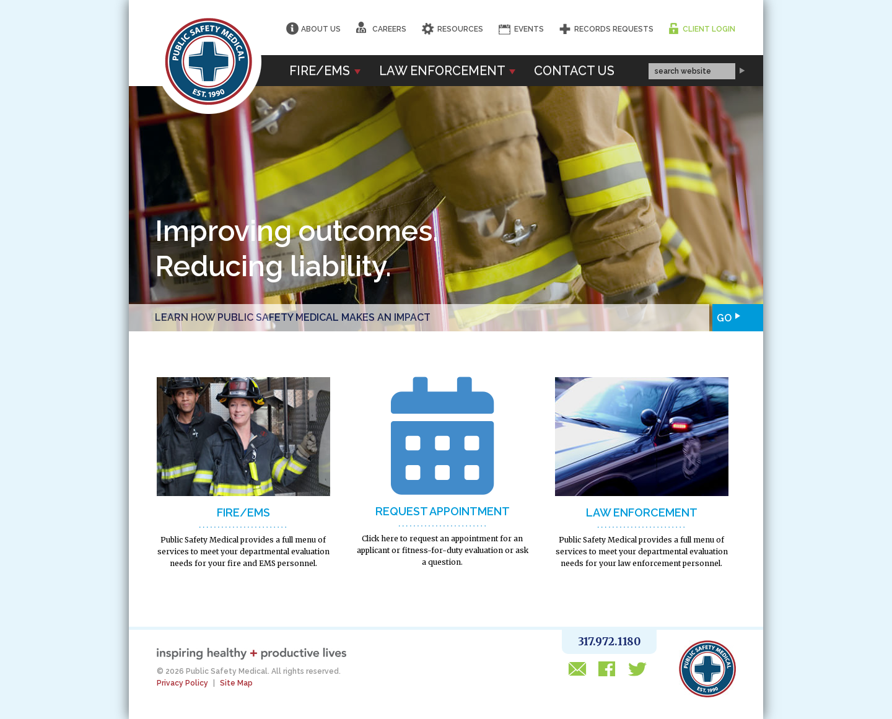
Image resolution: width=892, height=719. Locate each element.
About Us (321, 29)
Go (722, 315)
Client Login (709, 29)
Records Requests (614, 29)
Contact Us (574, 70)
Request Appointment (442, 511)
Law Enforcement (447, 70)
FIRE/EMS (243, 512)
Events (529, 29)
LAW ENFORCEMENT (641, 512)
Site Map (236, 683)
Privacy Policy (182, 683)
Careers (381, 27)
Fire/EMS (325, 70)
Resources (460, 29)
